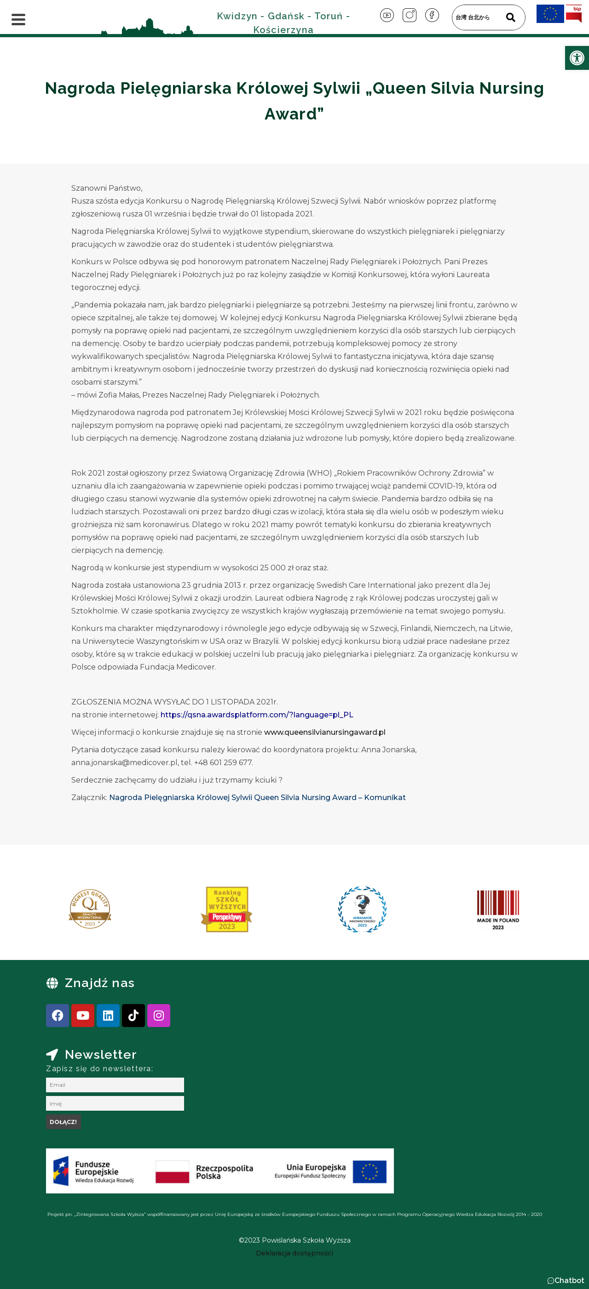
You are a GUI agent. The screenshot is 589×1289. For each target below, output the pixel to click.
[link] (577, 58)
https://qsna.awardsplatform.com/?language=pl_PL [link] (257, 714)
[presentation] (54, 912)
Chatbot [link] (569, 1280)
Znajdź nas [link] (100, 983)
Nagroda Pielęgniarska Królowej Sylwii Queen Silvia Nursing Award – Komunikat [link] (257, 797)
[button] (566, 1280)
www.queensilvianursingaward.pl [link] (325, 732)
